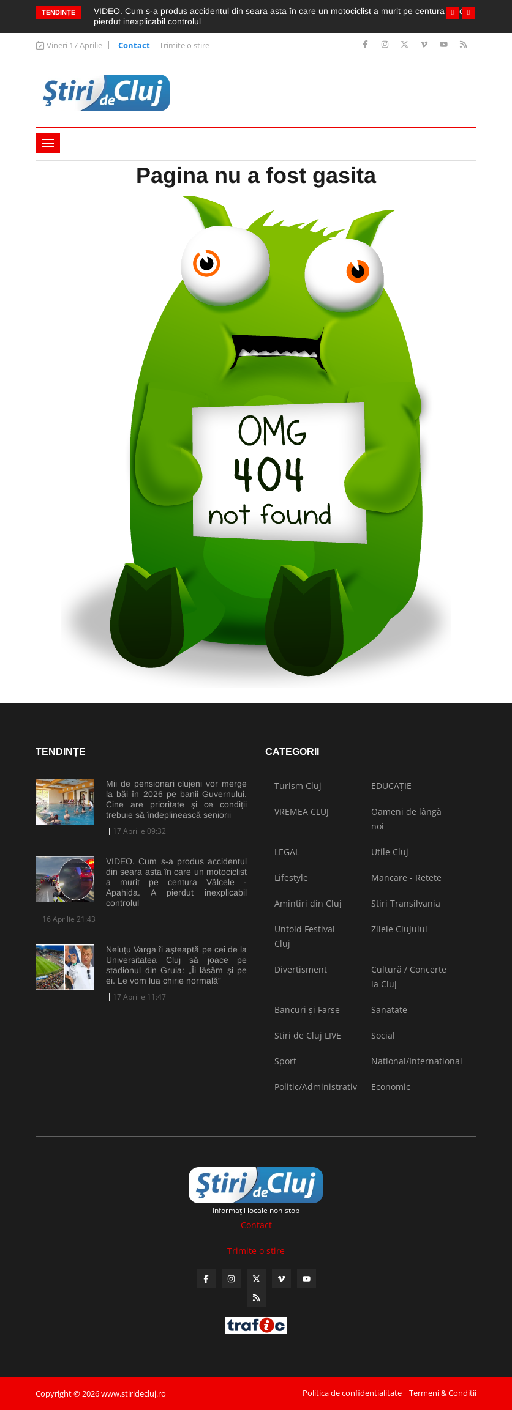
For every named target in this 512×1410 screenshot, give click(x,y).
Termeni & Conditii (442, 1392)
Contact (134, 45)
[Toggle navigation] (48, 143)
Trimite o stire (184, 45)
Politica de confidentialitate (352, 1392)
